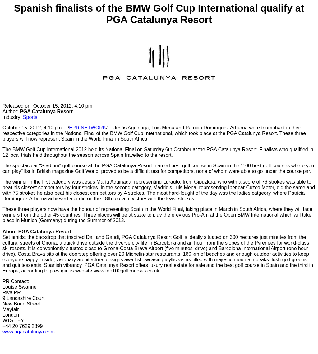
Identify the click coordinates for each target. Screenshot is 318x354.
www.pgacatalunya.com (28, 331)
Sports (30, 117)
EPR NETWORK (87, 127)
